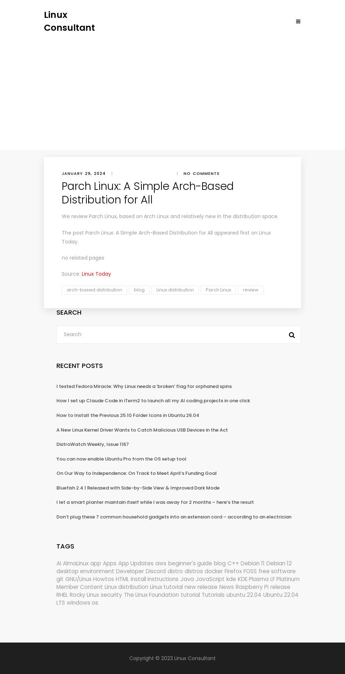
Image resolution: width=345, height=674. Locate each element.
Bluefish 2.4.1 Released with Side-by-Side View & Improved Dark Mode (138, 487)
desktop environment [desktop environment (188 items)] (85, 571)
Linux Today (96, 273)
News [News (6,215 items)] (226, 587)
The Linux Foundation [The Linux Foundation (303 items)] (151, 595)
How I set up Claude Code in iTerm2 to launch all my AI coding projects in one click (153, 400)
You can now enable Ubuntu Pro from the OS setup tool (121, 459)
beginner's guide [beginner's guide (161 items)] (190, 563)
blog (139, 289)
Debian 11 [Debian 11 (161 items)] (253, 563)
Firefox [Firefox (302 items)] (233, 571)
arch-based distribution (94, 289)
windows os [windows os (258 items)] (82, 602)
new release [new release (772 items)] (201, 587)
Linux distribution (175, 289)
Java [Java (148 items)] (187, 579)
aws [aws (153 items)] (160, 563)
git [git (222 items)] (60, 579)
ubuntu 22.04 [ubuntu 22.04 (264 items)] (243, 595)
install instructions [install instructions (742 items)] (155, 579)
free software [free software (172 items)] (277, 571)
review (251, 289)
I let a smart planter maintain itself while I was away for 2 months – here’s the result (155, 502)
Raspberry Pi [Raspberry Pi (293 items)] (252, 587)
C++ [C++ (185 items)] (233, 563)
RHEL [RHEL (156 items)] (62, 595)
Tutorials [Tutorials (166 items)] (213, 595)
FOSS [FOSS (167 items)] (250, 571)
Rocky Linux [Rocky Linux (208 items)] (84, 595)
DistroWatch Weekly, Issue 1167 (92, 444)
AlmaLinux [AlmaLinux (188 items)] (76, 563)
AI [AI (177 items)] (58, 563)
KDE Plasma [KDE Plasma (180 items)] (253, 579)
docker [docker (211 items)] (214, 571)
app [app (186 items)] (95, 563)
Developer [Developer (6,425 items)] (130, 571)
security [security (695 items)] (111, 595)
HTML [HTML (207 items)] (122, 579)
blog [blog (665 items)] (220, 563)
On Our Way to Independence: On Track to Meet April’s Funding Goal (136, 473)
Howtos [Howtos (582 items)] (103, 579)
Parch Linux (218, 289)
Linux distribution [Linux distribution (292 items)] (126, 587)
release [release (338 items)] (280, 587)
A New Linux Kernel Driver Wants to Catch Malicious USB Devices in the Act (142, 430)
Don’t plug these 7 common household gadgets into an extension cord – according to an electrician (173, 516)
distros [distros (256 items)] (194, 571)
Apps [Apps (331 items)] (109, 563)
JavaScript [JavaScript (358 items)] (210, 579)
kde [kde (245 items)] (231, 579)
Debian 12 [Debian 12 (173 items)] (279, 563)
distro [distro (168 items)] (175, 571)
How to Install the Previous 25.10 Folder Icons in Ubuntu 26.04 (127, 415)
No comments (202, 173)
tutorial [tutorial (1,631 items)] (190, 595)
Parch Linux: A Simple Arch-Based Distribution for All (149, 232)
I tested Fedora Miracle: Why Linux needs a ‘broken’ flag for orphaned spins (144, 386)
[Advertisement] (172, 88)
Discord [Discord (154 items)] (156, 571)
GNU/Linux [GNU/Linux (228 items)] (78, 579)
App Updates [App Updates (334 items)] (136, 563)
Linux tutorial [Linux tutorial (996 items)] (166, 587)
